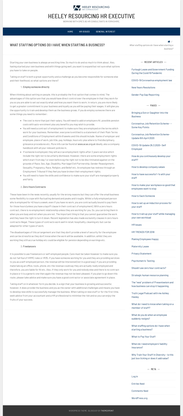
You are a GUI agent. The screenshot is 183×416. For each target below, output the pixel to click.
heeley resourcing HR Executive (91, 16)
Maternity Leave (140, 246)
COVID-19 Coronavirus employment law (152, 80)
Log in (135, 376)
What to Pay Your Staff (144, 336)
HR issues (137, 224)
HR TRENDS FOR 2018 (143, 231)
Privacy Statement (142, 253)
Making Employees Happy (145, 239)
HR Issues (84, 31)
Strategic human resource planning (150, 275)
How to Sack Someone (143, 195)
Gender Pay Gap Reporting (145, 94)
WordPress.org (139, 398)
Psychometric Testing (143, 260)
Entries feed (138, 383)
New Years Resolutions (143, 87)
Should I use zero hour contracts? (149, 267)
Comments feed (140, 390)
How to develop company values (148, 166)
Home (70, 31)
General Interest (105, 31)
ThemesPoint (107, 410)
